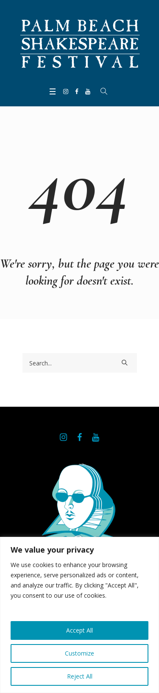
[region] (79, 615)
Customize (79, 653)
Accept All (79, 630)
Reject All (79, 676)
